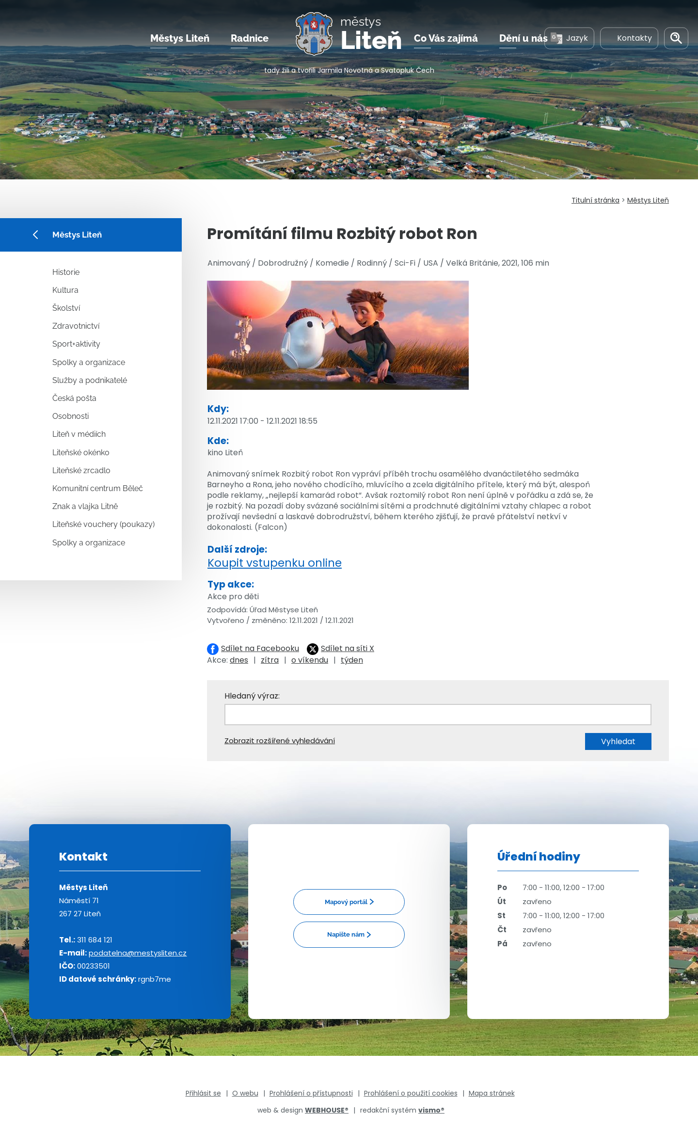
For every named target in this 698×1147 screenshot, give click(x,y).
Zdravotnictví (75, 326)
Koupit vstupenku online (274, 563)
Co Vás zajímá (446, 38)
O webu (245, 1093)
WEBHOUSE (327, 1110)
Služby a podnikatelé (89, 380)
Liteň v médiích (79, 434)
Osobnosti (70, 416)
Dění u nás (523, 38)
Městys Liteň (179, 38)
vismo (431, 1110)
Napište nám (346, 934)
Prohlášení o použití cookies (411, 1093)
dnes (239, 660)
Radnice (250, 38)
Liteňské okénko (81, 452)
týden (352, 660)
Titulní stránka (595, 200)
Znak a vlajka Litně (85, 506)
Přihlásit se (203, 1093)
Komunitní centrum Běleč (97, 488)
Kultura (65, 290)
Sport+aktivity (76, 344)
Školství (66, 308)
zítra (270, 660)
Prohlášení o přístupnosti (311, 1093)
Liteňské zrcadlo (81, 470)
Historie (65, 272)
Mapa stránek (492, 1093)
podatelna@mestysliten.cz (138, 953)
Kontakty (629, 38)
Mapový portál (346, 902)
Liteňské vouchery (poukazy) (103, 524)
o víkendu (309, 660)
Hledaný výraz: (252, 695)
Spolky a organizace (88, 362)
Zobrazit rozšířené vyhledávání (279, 740)
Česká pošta (74, 398)
